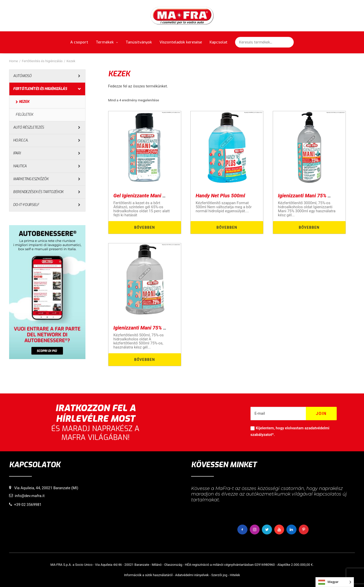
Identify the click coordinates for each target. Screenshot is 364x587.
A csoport (79, 42)
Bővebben (144, 227)
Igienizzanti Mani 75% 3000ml (311, 196)
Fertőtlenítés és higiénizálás (42, 61)
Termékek (107, 42)
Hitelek (235, 575)
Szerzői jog (219, 575)
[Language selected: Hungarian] (334, 582)
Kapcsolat (219, 42)
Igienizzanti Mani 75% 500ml (145, 328)
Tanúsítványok (139, 42)
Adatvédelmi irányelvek (192, 575)
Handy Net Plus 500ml (220, 196)
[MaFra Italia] (182, 16)
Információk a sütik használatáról (148, 575)
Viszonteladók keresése (181, 42)
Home (13, 61)
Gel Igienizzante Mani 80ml (143, 196)
